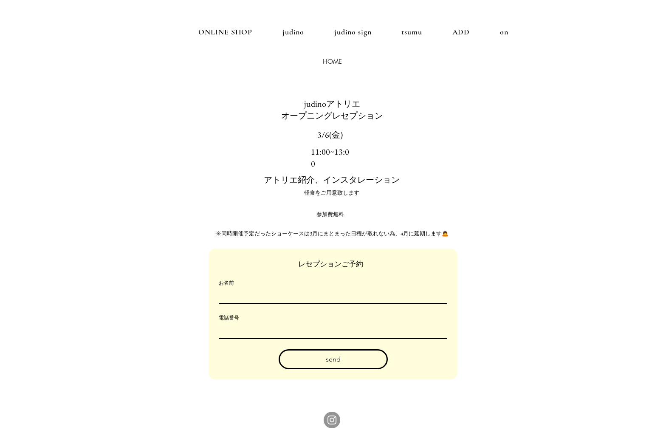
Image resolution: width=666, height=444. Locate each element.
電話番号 (229, 317)
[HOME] (332, 61)
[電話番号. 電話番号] (330, 331)
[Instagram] (332, 420)
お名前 (226, 283)
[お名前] (330, 296)
